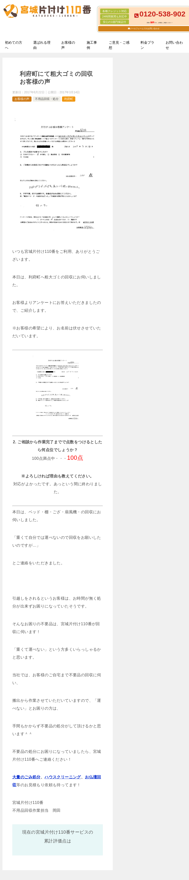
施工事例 (92, 45)
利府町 (68, 99)
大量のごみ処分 (26, 777)
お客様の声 (68, 45)
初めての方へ (13, 45)
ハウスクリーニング (63, 777)
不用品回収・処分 (47, 99)
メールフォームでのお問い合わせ (144, 28)
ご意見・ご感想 (119, 45)
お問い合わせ (174, 45)
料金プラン (147, 45)
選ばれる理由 (41, 45)
